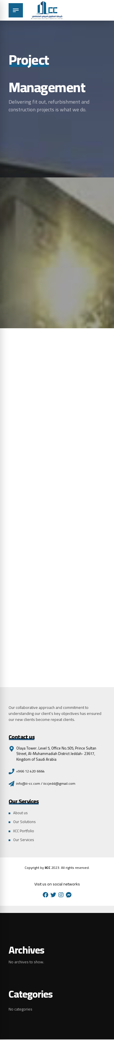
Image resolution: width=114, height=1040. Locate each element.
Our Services (24, 840)
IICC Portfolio (24, 831)
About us (20, 813)
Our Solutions (24, 822)
